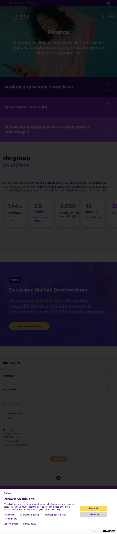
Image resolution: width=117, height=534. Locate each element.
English (8, 493)
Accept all (94, 508)
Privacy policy (29, 524)
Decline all (94, 514)
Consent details (11, 524)
